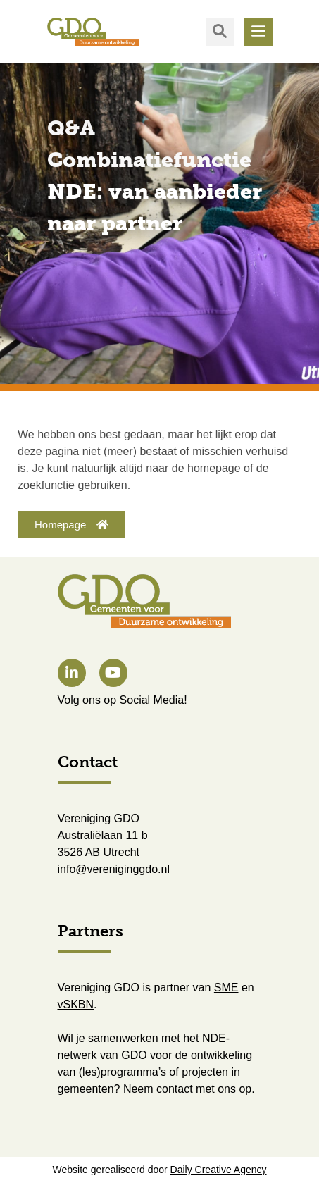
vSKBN (76, 1004)
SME (226, 987)
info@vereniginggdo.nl (114, 869)
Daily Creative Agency (218, 1169)
